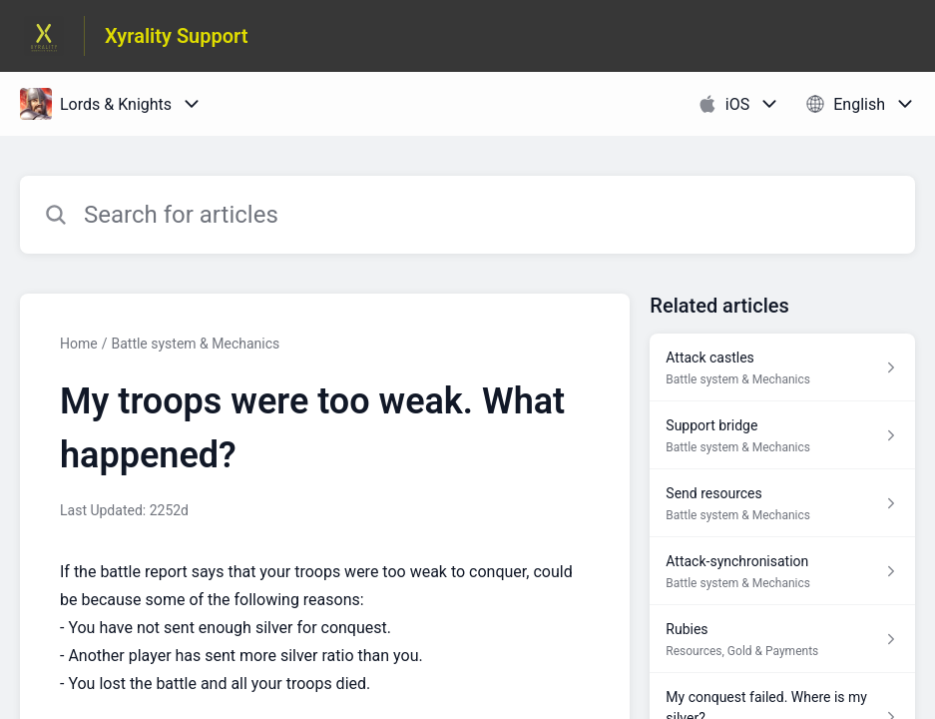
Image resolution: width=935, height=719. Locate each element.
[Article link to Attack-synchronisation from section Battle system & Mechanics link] (782, 571)
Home (79, 344)
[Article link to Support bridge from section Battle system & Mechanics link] (782, 435)
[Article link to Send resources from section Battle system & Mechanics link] (782, 503)
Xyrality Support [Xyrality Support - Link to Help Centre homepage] (176, 36)
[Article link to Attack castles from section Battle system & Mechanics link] (782, 367)
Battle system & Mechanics (195, 344)
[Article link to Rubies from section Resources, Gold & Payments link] (782, 639)
